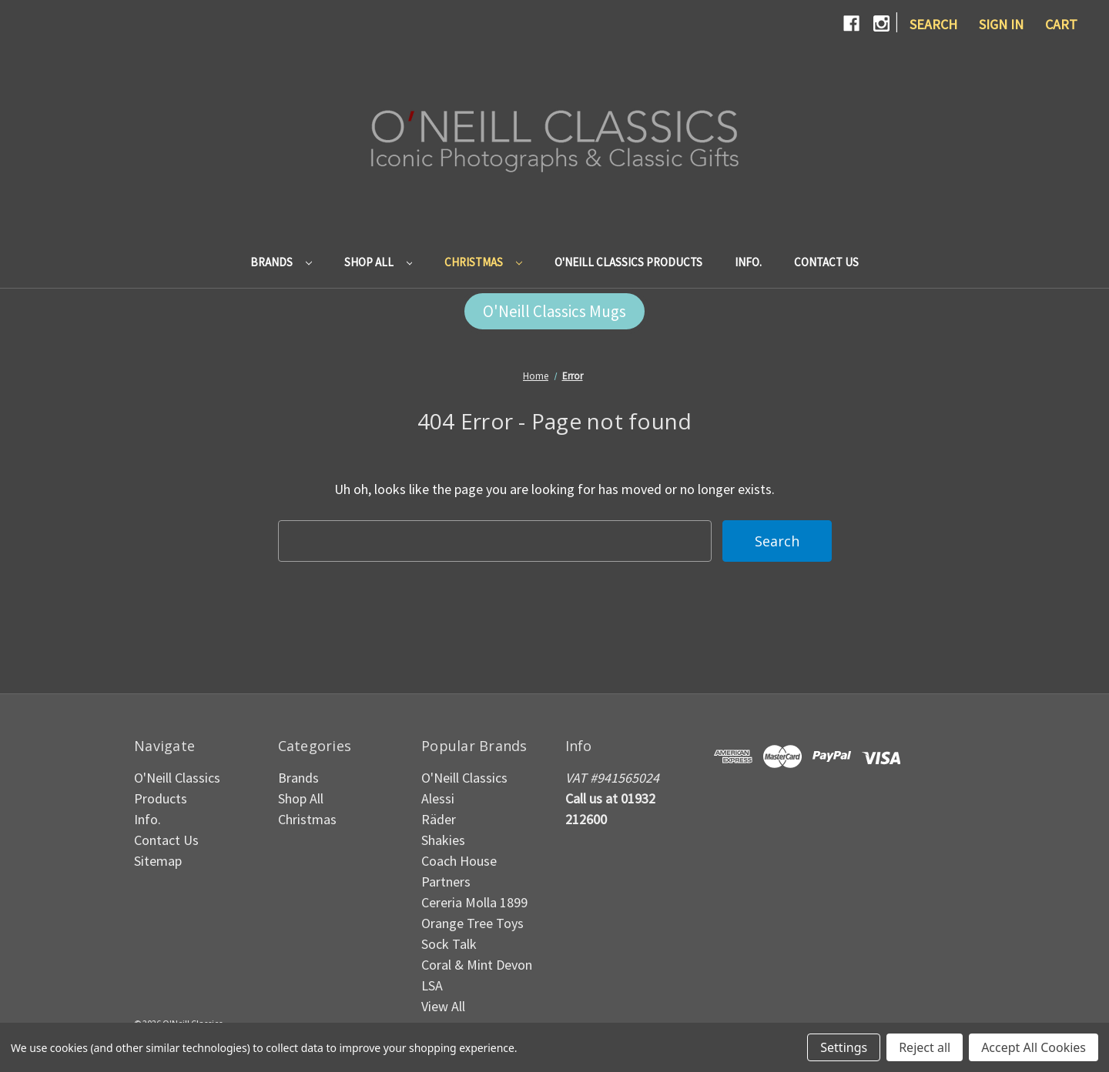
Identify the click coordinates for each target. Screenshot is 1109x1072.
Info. (748, 262)
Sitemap (158, 861)
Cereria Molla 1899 (474, 902)
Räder (438, 819)
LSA (432, 985)
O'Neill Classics (464, 777)
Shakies (443, 840)
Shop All (378, 262)
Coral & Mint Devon (476, 964)
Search (933, 24)
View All (443, 1006)
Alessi (437, 798)
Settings (843, 1047)
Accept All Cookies (1033, 1047)
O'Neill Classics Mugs (554, 311)
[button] (554, 312)
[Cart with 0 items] (1061, 24)
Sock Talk (449, 944)
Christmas (483, 262)
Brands (281, 262)
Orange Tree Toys (472, 923)
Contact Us (826, 262)
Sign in (1001, 24)
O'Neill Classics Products (628, 262)
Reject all (924, 1047)
